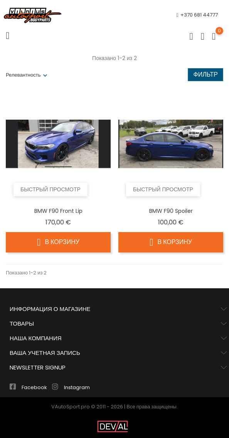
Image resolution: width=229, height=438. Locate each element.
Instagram (71, 387)
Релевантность (23, 75)
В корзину (58, 242)
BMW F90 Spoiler (171, 211)
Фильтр (205, 74)
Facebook (29, 387)
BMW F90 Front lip (58, 211)
